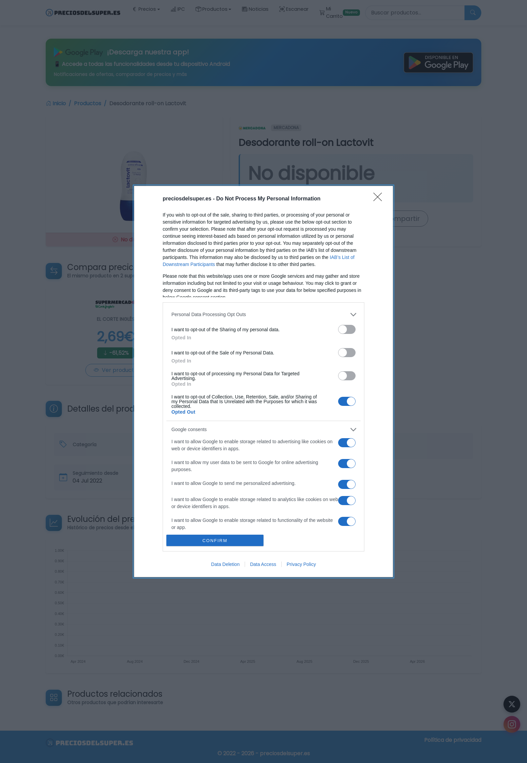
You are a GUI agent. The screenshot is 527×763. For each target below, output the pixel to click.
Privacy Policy (301, 564)
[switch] (347, 329)
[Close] (379, 199)
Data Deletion (225, 564)
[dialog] (263, 381)
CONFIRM (215, 540)
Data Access (263, 564)
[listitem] (263, 314)
